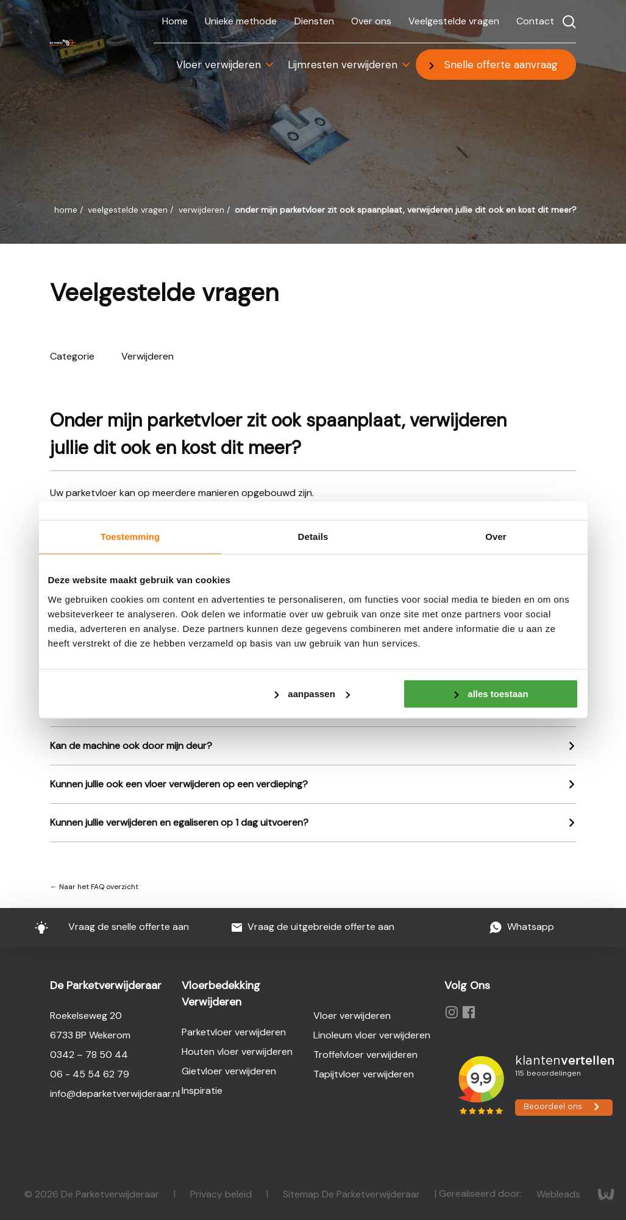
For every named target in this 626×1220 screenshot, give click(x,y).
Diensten (314, 21)
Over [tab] (496, 536)
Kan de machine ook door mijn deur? (131, 745)
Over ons (371, 21)
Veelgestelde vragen (453, 21)
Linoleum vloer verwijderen (371, 1035)
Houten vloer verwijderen (237, 1051)
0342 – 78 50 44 (89, 1054)
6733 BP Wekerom (90, 1035)
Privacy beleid (222, 1193)
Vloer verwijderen (218, 64)
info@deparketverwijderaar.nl (115, 1093)
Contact (535, 21)
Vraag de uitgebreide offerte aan (313, 927)
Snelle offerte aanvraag (501, 64)
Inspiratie (202, 1090)
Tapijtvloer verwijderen (363, 1074)
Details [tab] (313, 536)
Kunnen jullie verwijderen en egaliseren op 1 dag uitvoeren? (179, 822)
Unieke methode (241, 21)
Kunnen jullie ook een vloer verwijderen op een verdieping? (179, 784)
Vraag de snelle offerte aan (104, 927)
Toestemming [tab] (130, 536)
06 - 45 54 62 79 (89, 1074)
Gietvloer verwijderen (229, 1071)
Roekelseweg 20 (86, 1015)
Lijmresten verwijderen (342, 64)
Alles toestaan (498, 694)
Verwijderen (203, 209)
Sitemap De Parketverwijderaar (352, 1193)
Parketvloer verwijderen (234, 1032)
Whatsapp (521, 927)
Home (175, 21)
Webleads (559, 1193)
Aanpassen (319, 694)
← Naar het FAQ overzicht (94, 887)
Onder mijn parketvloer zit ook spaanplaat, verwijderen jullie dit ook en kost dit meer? (406, 209)
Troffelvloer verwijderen (365, 1054)
